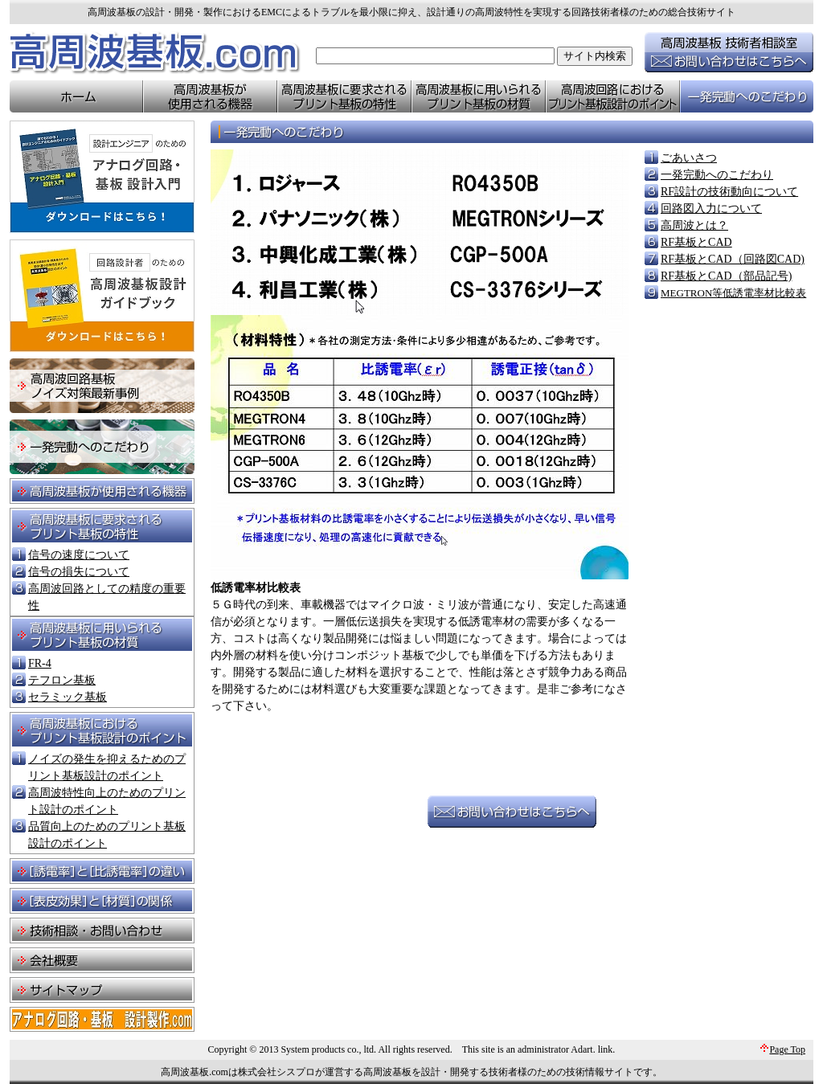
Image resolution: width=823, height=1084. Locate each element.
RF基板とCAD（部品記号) (726, 276)
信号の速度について (78, 555)
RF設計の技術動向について (729, 192)
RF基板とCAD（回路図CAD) (733, 259)
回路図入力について (711, 208)
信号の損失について (78, 572)
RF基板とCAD (696, 242)
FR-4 (39, 663)
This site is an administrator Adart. (529, 1049)
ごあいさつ (689, 158)
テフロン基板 (62, 680)
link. (607, 1049)
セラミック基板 (67, 697)
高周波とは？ (694, 225)
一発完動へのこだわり (717, 175)
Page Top (787, 1049)
